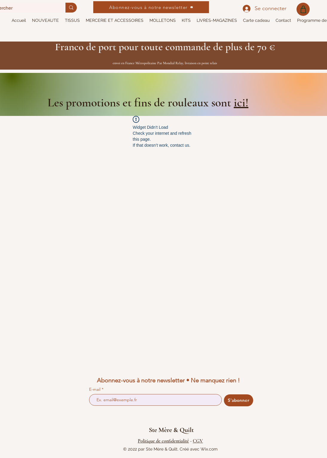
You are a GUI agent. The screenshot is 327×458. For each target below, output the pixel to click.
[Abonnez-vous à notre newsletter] (151, 7)
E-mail (95, 389)
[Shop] (303, 9)
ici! (241, 102)
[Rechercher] (71, 8)
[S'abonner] (238, 400)
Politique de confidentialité (163, 441)
